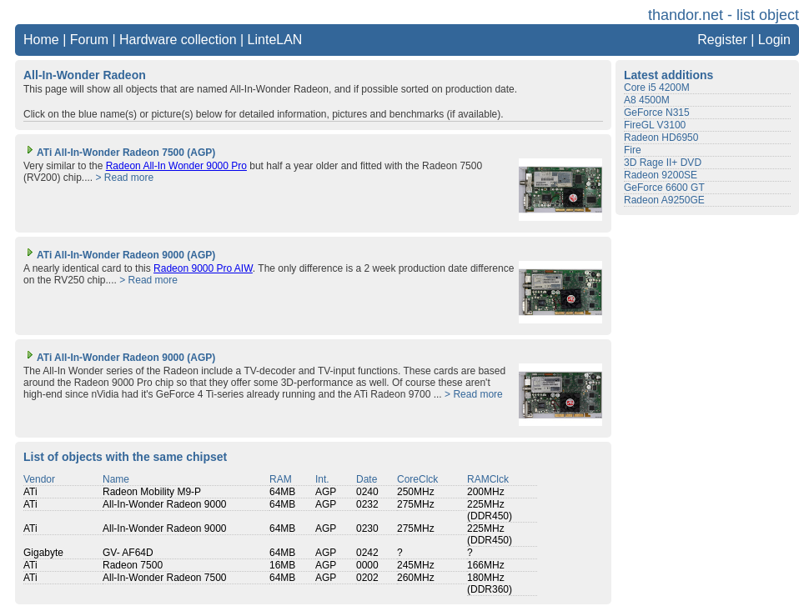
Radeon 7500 (133, 565)
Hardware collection (178, 40)
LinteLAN (275, 40)
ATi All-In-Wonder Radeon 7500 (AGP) (119, 152)
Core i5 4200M (657, 87)
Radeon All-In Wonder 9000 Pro (176, 166)
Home (41, 40)
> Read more (124, 177)
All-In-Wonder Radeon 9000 (165, 504)
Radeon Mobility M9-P (152, 492)
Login (774, 40)
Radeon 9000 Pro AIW (203, 268)
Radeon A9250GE (664, 200)
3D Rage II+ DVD (662, 162)
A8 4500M (647, 100)
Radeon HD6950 (661, 137)
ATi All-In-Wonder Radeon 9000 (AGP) (119, 255)
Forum (89, 40)
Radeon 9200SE (660, 175)
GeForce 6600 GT (664, 187)
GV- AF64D (128, 552)
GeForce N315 (657, 112)
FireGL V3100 (655, 125)
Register (722, 40)
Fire (632, 150)
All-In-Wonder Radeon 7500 (165, 577)
